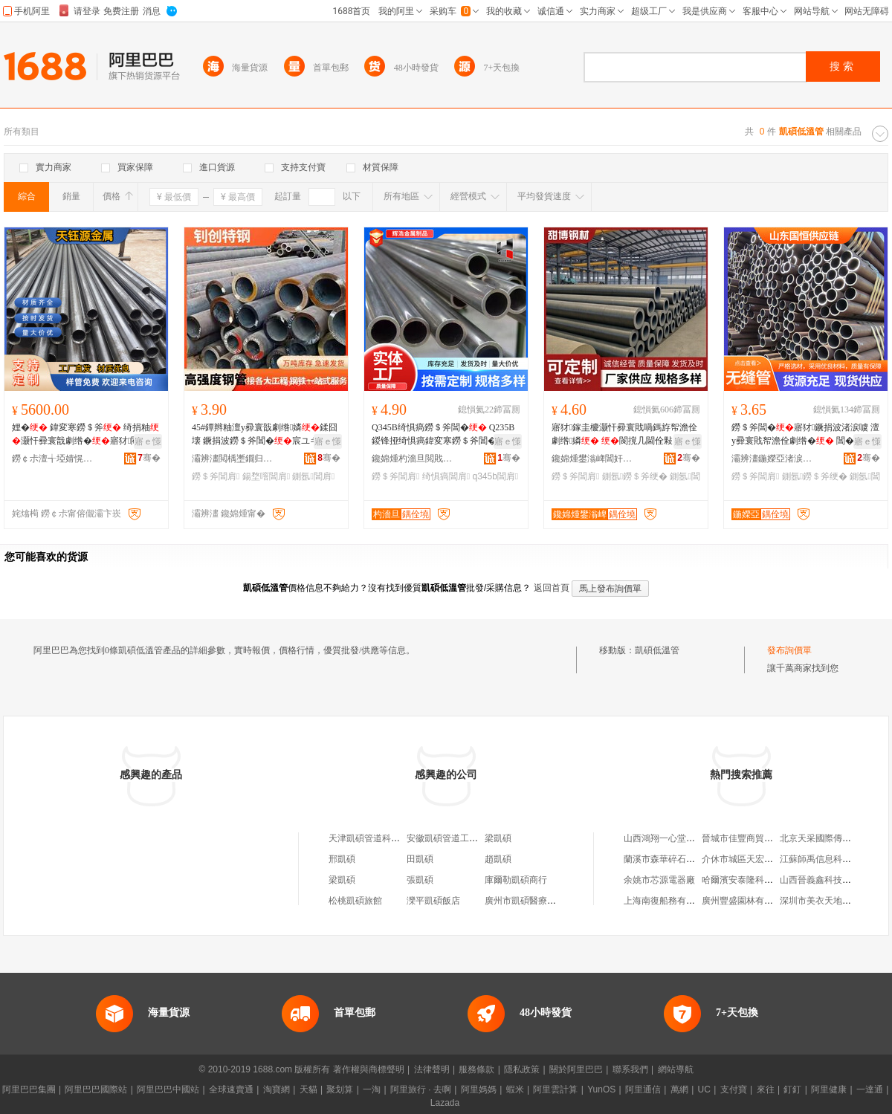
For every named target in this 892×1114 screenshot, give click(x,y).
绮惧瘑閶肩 (446, 476)
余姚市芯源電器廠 (659, 880)
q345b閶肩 (495, 476)
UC (704, 1089)
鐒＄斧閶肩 (215, 476)
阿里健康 (829, 1089)
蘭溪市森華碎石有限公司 (673, 859)
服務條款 (476, 1069)
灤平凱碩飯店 (433, 901)
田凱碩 (420, 859)
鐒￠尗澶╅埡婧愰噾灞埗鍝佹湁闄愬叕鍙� (53, 458)
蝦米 (515, 1089)
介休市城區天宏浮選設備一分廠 (764, 859)
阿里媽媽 (479, 1089)
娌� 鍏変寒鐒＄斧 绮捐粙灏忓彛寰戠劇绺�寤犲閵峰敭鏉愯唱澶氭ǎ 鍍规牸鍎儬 (85, 434)
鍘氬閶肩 (313, 476)
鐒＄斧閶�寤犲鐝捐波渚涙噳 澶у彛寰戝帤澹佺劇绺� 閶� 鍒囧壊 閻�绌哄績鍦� (805, 434)
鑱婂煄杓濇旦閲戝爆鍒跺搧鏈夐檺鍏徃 (412, 458)
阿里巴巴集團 (29, 1089)
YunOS (601, 1089)
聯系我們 (630, 1069)
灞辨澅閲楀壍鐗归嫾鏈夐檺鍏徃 (233, 458)
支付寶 (733, 1089)
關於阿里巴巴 (576, 1069)
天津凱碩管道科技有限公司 (382, 838)
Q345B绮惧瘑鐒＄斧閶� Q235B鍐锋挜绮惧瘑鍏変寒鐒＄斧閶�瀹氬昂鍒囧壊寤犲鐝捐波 (443, 434)
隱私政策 (522, 1069)
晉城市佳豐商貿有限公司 (751, 838)
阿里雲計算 (555, 1089)
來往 (766, 1089)
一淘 (372, 1089)
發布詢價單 (789, 650)
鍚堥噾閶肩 (266, 476)
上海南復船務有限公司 (668, 901)
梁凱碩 (498, 838)
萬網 (679, 1089)
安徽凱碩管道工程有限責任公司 (469, 838)
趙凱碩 (498, 859)
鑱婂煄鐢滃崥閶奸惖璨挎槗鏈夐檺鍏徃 (592, 458)
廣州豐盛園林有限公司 (746, 901)
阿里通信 (643, 1089)
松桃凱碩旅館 (355, 901)
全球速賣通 (231, 1089)
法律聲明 (432, 1069)
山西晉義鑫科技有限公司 (829, 880)
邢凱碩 (342, 859)
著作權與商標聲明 (368, 1069)
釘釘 (792, 1089)
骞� (149, 458)
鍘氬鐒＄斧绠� (635, 476)
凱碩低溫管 (657, 650)
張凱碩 (420, 880)
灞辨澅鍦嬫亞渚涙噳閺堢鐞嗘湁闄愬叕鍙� (772, 458)
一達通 (869, 1089)
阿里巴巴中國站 (168, 1089)
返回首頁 (551, 588)
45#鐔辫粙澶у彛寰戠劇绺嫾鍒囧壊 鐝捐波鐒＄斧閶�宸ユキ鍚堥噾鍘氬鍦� (264, 434)
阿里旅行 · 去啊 (420, 1089)
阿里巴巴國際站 (96, 1089)
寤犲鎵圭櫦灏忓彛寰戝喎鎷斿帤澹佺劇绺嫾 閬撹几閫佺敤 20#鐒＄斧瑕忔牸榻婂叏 (624, 434)
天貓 (308, 1089)
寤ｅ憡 (148, 441)
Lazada (444, 1103)
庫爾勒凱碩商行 (516, 880)
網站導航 (676, 1069)
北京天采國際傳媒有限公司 (833, 838)
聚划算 (339, 1089)
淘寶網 (276, 1089)
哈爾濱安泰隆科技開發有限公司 (764, 880)
